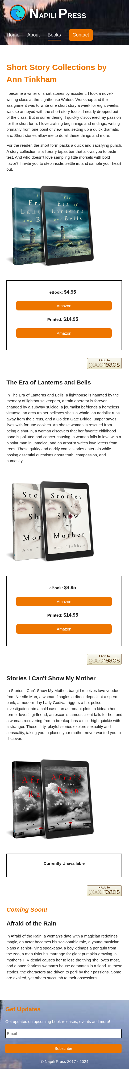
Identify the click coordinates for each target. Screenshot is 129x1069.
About (33, 35)
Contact (80, 35)
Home (13, 35)
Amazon (64, 306)
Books (54, 35)
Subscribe (63, 1048)
